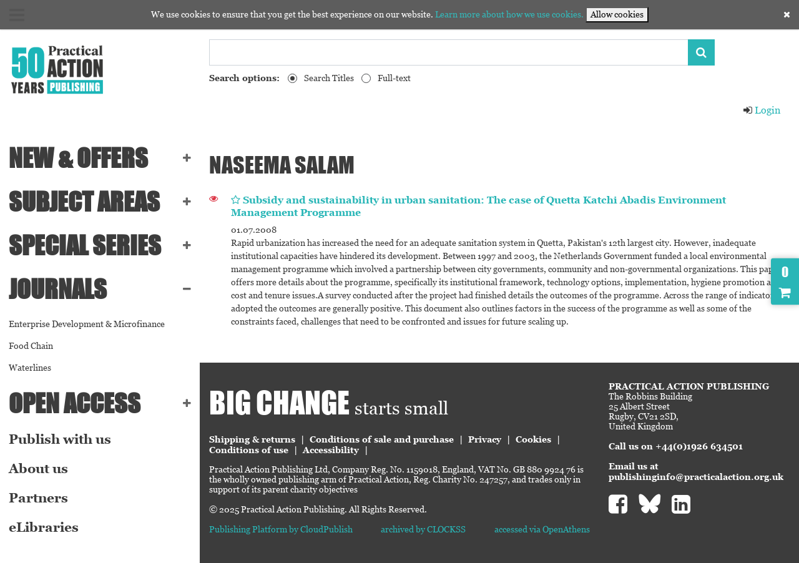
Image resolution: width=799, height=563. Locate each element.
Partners (38, 498)
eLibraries (44, 527)
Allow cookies (617, 14)
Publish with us (60, 439)
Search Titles (329, 78)
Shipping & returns (252, 439)
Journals (58, 289)
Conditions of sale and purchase (382, 439)
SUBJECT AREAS (84, 202)
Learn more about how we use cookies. (509, 14)
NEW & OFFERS (78, 158)
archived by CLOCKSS (423, 529)
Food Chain (31, 346)
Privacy (484, 439)
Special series (85, 245)
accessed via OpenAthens (542, 529)
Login (761, 110)
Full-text (394, 78)
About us (38, 468)
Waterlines (30, 368)
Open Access (74, 403)
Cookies (533, 439)
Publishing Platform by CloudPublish (281, 529)
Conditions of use (248, 450)
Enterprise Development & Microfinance (87, 324)
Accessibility (331, 450)
